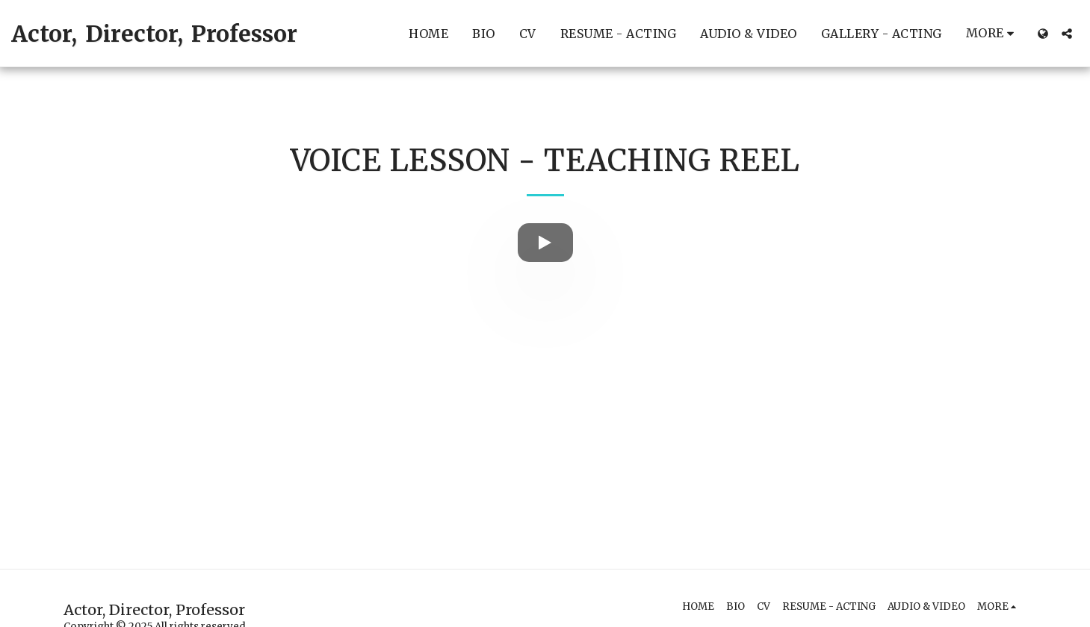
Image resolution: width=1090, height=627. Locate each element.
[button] (1067, 34)
